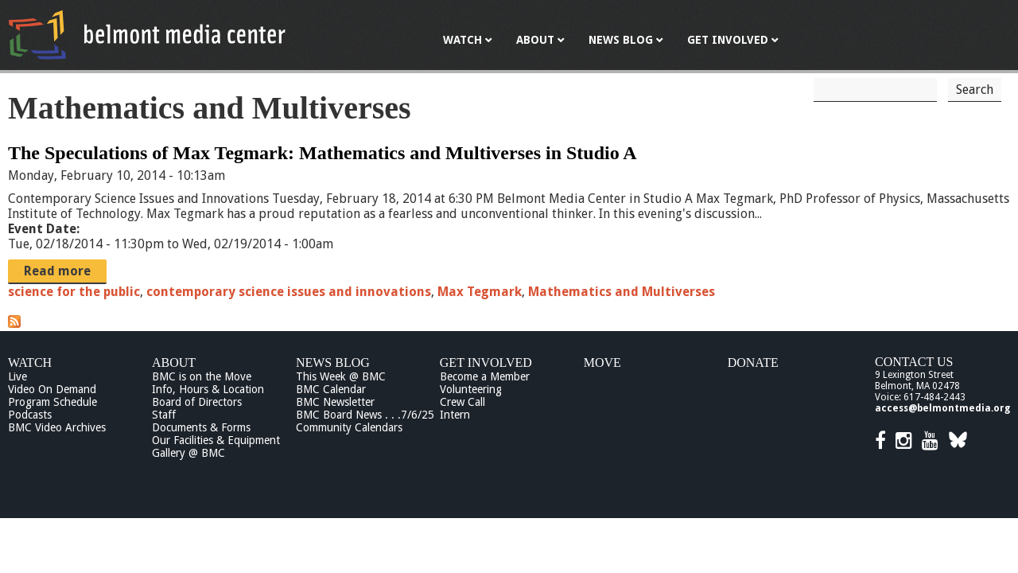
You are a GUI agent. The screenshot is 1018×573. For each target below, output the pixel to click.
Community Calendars (349, 427)
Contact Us (914, 361)
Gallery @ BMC (188, 452)
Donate (753, 362)
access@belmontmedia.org (942, 408)
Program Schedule (52, 402)
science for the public (74, 291)
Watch (30, 362)
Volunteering (471, 389)
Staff (164, 414)
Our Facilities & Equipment (216, 440)
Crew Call (462, 402)
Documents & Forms (201, 427)
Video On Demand (52, 389)
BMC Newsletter (335, 402)
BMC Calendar (331, 389)
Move (602, 362)
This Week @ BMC (341, 376)
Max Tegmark (479, 291)
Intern (455, 414)
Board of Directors (197, 402)
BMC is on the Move (201, 376)
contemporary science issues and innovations (288, 291)
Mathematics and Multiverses (621, 291)
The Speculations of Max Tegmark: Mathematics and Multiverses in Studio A (322, 152)
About (174, 362)
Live (17, 376)
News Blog (333, 362)
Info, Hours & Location (208, 389)
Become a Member (485, 376)
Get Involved (486, 362)
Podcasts (30, 414)
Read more (57, 271)
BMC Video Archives (57, 427)
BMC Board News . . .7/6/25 (365, 414)
